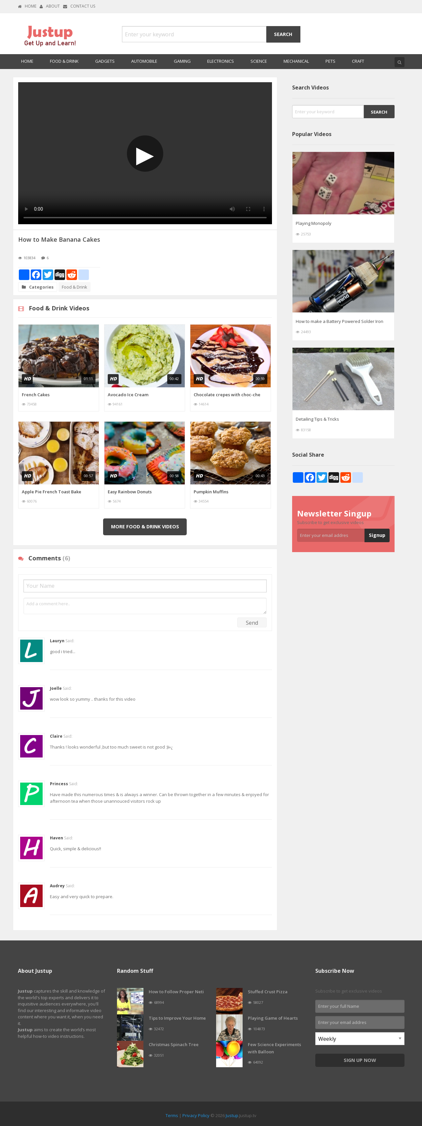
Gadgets (105, 61)
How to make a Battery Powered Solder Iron (339, 321)
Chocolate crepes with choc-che (227, 395)
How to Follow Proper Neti (176, 992)
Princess (59, 784)
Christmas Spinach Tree (174, 1044)
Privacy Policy (196, 1115)
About (50, 6)
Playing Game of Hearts (273, 1018)
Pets (330, 61)
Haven (56, 838)
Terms (172, 1115)
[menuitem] (27, 61)
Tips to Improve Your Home (177, 1018)
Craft (358, 61)
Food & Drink (64, 61)
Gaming (182, 61)
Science (258, 61)
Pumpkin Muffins (211, 492)
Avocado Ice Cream (128, 395)
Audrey (57, 886)
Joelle (56, 688)
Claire (56, 736)
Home (27, 6)
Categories (38, 287)
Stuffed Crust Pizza (268, 992)
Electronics (220, 61)
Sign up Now (360, 1060)
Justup (232, 1115)
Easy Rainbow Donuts (130, 492)
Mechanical (296, 61)
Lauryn (57, 641)
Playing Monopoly (313, 223)
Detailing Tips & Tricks (317, 419)
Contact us (79, 6)
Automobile (144, 61)
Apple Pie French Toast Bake (51, 492)
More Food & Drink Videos (145, 526)
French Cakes (36, 395)
